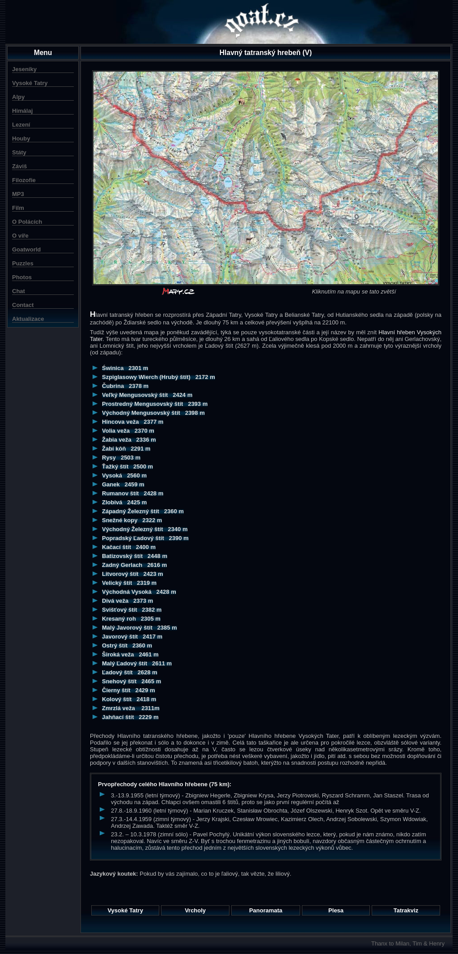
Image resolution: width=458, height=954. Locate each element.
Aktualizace (28, 318)
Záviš (19, 166)
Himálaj (22, 110)
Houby (21, 138)
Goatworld (26, 249)
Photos (22, 277)
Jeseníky (24, 69)
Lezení (21, 124)
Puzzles (23, 263)
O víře (20, 235)
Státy (19, 152)
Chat (18, 291)
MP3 (18, 194)
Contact (23, 305)
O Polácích (27, 221)
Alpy (18, 97)
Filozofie (24, 180)
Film (18, 207)
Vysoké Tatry (30, 83)
